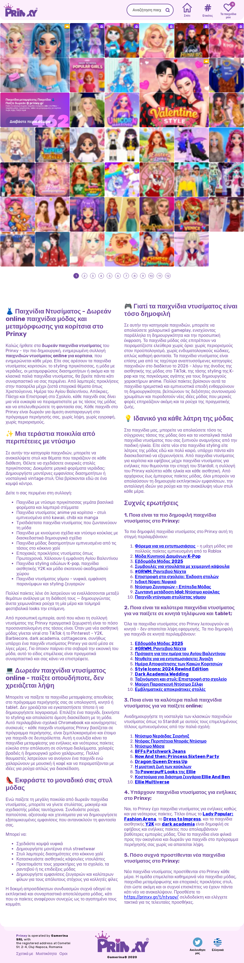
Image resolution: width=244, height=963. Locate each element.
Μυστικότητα (46, 953)
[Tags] (207, 10)
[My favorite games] (228, 10)
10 (151, 276)
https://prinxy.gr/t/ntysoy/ (151, 897)
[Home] (187, 10)
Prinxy (21, 936)
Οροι (63, 953)
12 (168, 276)
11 (159, 276)
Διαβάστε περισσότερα (30, 121)
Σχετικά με (24, 953)
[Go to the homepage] (19, 10)
